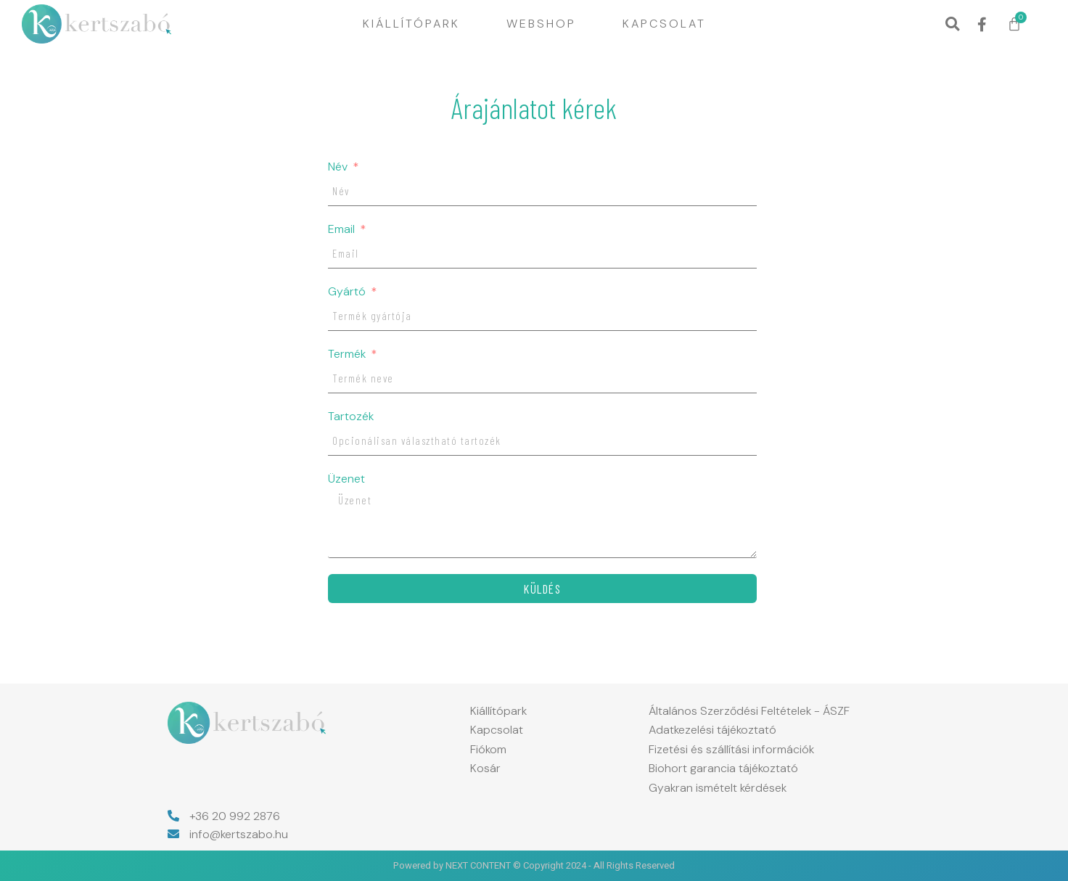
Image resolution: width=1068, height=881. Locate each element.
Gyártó (348, 291)
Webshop (541, 23)
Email (343, 229)
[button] (952, 24)
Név (339, 167)
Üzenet (346, 479)
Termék (348, 354)
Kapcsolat (664, 23)
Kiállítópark (411, 23)
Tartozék (351, 416)
